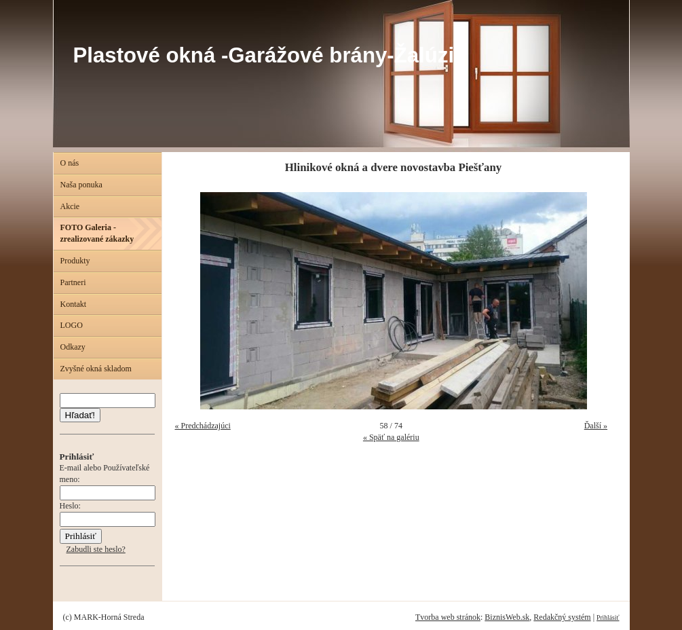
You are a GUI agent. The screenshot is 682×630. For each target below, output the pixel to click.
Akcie (70, 206)
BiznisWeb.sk (507, 617)
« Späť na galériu (391, 437)
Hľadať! (80, 415)
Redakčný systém (561, 617)
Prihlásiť (607, 617)
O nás (69, 163)
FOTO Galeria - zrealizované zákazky (97, 233)
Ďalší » (595, 425)
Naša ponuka (81, 184)
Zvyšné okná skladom (96, 368)
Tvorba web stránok (447, 617)
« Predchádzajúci (203, 425)
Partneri (73, 282)
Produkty (75, 260)
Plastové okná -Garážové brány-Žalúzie (269, 55)
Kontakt (73, 304)
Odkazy (73, 347)
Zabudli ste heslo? (96, 549)
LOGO (71, 325)
